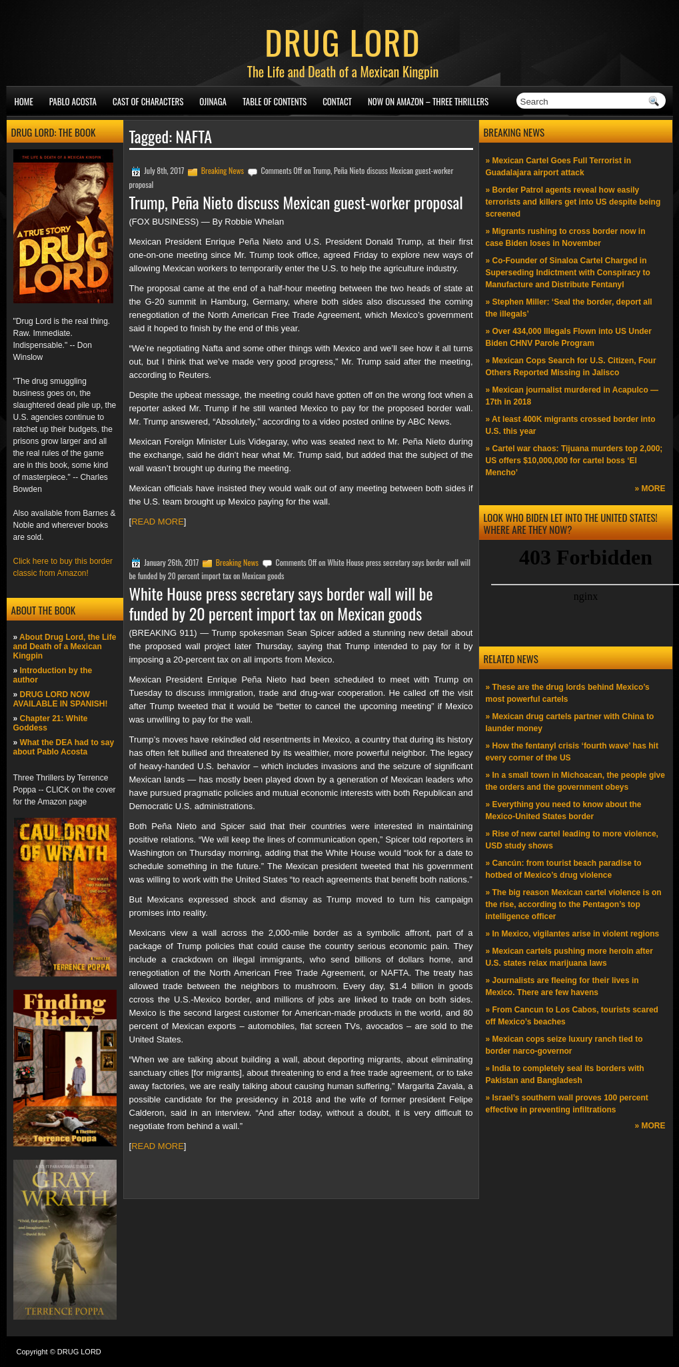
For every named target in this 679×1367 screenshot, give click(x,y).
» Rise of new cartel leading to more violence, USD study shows (572, 839)
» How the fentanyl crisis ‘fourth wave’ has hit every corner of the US (572, 751)
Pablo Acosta (73, 101)
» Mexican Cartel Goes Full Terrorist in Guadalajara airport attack (559, 166)
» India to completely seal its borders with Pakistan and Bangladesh (565, 1074)
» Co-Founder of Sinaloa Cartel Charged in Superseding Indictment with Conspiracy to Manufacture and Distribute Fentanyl (568, 272)
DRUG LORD (342, 41)
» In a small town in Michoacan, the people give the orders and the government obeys (575, 781)
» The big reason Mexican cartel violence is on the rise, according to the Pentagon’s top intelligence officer (574, 904)
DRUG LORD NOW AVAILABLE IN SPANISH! (60, 699)
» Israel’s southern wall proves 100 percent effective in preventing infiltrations (567, 1103)
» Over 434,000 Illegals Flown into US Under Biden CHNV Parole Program (569, 337)
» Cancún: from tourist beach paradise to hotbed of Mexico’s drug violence (564, 869)
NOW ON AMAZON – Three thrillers (428, 101)
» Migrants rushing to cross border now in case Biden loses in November (566, 237)
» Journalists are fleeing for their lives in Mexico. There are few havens (562, 986)
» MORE (649, 488)
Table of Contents (275, 101)
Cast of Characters (148, 101)
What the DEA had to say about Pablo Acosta (64, 747)
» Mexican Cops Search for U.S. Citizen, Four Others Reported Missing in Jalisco (571, 366)
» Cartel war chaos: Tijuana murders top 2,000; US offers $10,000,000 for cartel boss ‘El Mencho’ (574, 460)
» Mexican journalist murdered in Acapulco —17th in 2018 (572, 396)
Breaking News (222, 170)
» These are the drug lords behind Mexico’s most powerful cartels (568, 693)
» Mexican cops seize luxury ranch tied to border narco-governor (564, 1045)
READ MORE (157, 522)
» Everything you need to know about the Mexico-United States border (564, 810)
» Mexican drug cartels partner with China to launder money (570, 722)
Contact (337, 101)
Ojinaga (213, 101)
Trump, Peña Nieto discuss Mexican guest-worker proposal (296, 202)
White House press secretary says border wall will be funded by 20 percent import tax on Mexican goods (281, 603)
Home (24, 101)
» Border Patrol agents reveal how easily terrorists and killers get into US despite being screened (573, 202)
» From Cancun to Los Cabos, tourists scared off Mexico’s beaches (572, 1015)
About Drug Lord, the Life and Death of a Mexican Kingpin (65, 647)
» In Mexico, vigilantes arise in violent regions (573, 933)
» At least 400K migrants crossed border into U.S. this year (571, 425)
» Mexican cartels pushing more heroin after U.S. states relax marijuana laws (569, 957)
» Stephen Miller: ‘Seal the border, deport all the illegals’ (569, 308)
